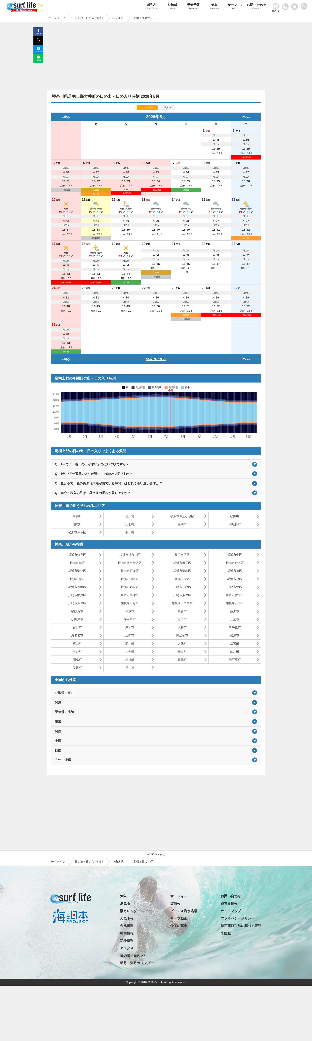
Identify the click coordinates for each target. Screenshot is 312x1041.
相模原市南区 (235, 603)
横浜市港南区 (182, 570)
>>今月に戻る (156, 359)
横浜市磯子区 (182, 563)
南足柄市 (235, 524)
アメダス (127, 948)
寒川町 (129, 532)
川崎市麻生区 (77, 603)
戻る (67, 117)
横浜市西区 (182, 554)
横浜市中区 (234, 554)
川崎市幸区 (234, 587)
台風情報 (127, 926)
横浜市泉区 (234, 579)
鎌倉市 (182, 611)
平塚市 (129, 611)
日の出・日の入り (133, 956)
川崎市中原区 (77, 595)
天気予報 (193, 7)
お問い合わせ (256, 7)
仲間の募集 (178, 926)
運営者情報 (229, 903)
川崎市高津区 (130, 595)
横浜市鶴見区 (77, 554)
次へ (245, 117)
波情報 (172, 7)
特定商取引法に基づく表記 (241, 926)
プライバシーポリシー (237, 918)
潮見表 (151, 7)
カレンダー (147, 107)
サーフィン (235, 7)
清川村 (129, 516)
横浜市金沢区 (235, 563)
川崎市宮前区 (235, 595)
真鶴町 (182, 659)
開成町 (77, 524)
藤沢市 (234, 611)
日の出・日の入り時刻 (89, 861)
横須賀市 (77, 611)
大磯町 (182, 643)
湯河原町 (235, 659)
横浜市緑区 (77, 579)
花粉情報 (127, 941)
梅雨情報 (127, 933)
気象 (214, 7)
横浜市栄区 (182, 579)
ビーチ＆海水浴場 (183, 911)
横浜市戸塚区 (77, 532)
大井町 (129, 651)
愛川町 (77, 667)
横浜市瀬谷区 (130, 579)
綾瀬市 (234, 635)
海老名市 (77, 635)
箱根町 (129, 659)
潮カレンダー (130, 911)
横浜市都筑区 (130, 587)
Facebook (38, 33)
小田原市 (77, 619)
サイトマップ (231, 911)
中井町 (77, 516)
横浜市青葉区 (77, 587)
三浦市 (234, 619)
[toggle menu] (304, 5)
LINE (38, 60)
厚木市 (129, 627)
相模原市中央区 (182, 603)
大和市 (182, 627)
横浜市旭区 (234, 570)
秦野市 (77, 627)
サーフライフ (56, 861)
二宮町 (234, 643)
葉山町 (77, 643)
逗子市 (182, 619)
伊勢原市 (235, 627)
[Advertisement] (156, 57)
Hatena (38, 51)
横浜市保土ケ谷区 (182, 516)
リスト (167, 107)
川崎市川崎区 (182, 587)
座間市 (182, 524)
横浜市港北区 (77, 570)
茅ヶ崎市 (130, 619)
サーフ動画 (178, 918)
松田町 (234, 516)
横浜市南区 (77, 563)
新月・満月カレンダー (137, 963)
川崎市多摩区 (182, 595)
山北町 (129, 524)
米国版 (226, 933)
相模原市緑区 (130, 603)
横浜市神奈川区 (129, 554)
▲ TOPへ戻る (156, 854)
